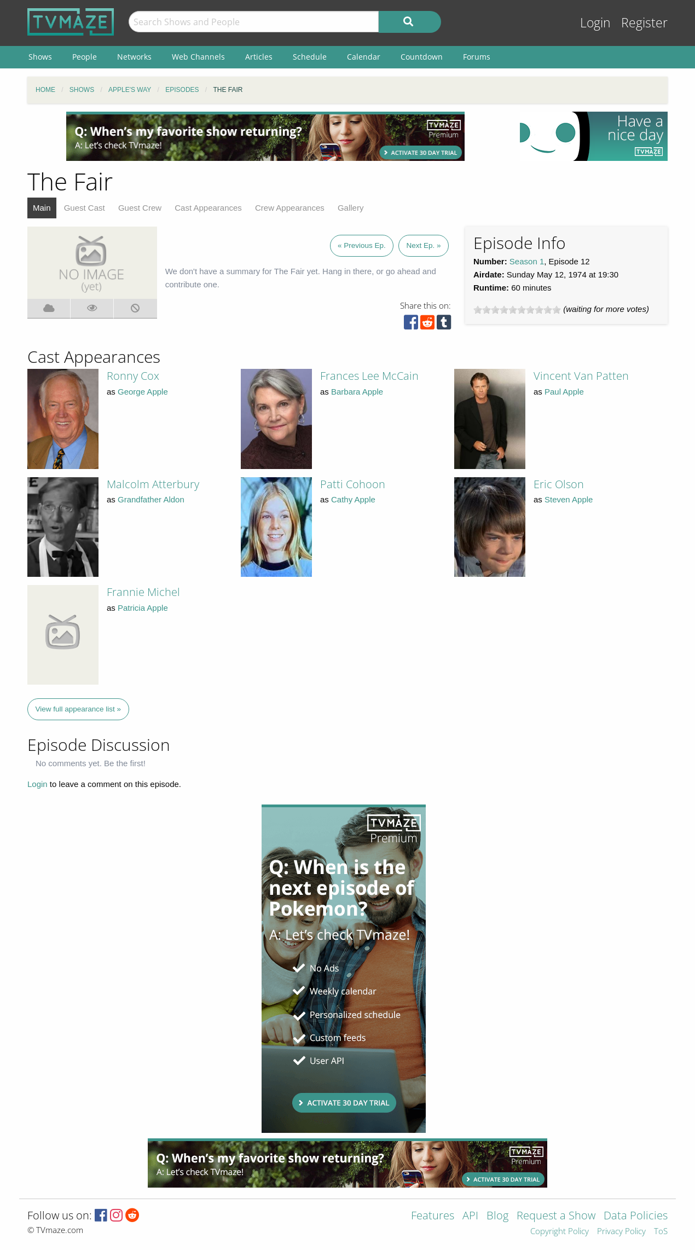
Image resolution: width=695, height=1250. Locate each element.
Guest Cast (84, 207)
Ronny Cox (133, 375)
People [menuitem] (84, 56)
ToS (661, 1231)
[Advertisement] (265, 136)
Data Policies (636, 1216)
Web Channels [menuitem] (198, 56)
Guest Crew (139, 207)
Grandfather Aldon (151, 499)
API (470, 1216)
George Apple (143, 391)
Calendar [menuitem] (363, 56)
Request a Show (556, 1216)
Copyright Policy (559, 1231)
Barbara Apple (357, 391)
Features (432, 1216)
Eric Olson (559, 484)
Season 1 (526, 261)
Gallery (351, 207)
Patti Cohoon (352, 484)
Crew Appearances (290, 207)
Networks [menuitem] (134, 56)
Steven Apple (569, 499)
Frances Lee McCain (369, 375)
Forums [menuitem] (476, 56)
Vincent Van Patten (581, 375)
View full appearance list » (78, 709)
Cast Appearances (208, 207)
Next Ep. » (423, 245)
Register (644, 22)
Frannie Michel (143, 592)
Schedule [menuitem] (310, 56)
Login (595, 22)
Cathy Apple (353, 499)
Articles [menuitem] (259, 56)
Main (42, 207)
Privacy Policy (621, 1231)
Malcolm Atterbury (153, 484)
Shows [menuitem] (40, 56)
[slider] (517, 309)
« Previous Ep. (362, 245)
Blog (497, 1216)
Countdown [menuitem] (422, 56)
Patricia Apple (143, 607)
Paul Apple (564, 391)
